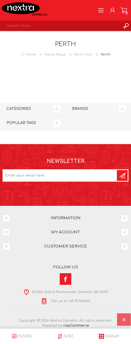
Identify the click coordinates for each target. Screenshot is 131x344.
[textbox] (60, 26)
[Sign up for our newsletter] (60, 175)
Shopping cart (124, 10)
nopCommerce (76, 325)
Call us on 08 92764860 (70, 301)
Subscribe (122, 175)
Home (31, 54)
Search (126, 26)
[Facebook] (65, 279)
